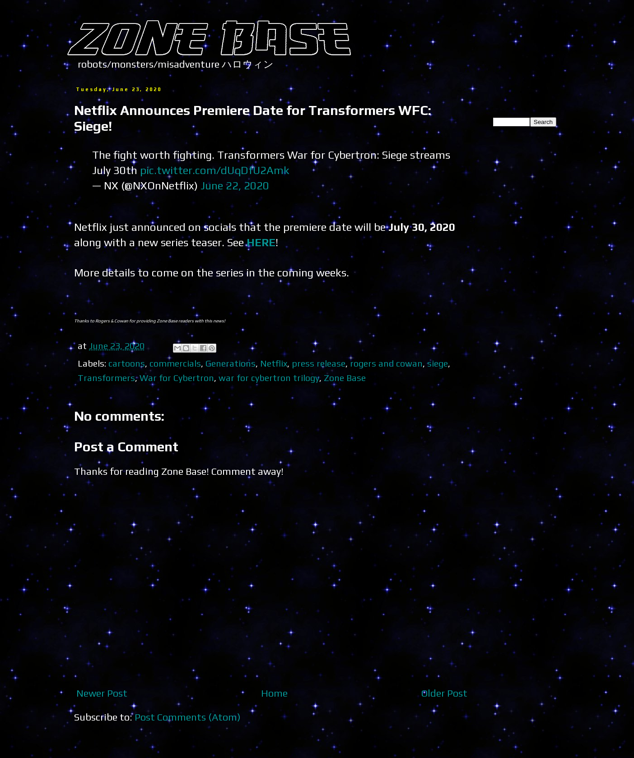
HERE (261, 242)
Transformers (106, 377)
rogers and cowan (386, 363)
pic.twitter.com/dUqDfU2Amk (214, 170)
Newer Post (101, 693)
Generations (230, 363)
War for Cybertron (177, 377)
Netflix (273, 363)
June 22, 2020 (234, 185)
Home (274, 693)
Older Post (444, 693)
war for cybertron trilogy (269, 377)
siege (437, 363)
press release (318, 363)
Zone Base (345, 377)
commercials (175, 363)
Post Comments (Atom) (188, 717)
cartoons (126, 363)
